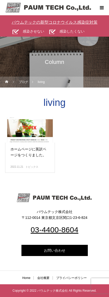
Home (26, 278)
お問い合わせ (54, 250)
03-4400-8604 (54, 229)
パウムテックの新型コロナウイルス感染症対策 (55, 22)
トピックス (32, 166)
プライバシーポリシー (71, 278)
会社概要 (43, 278)
